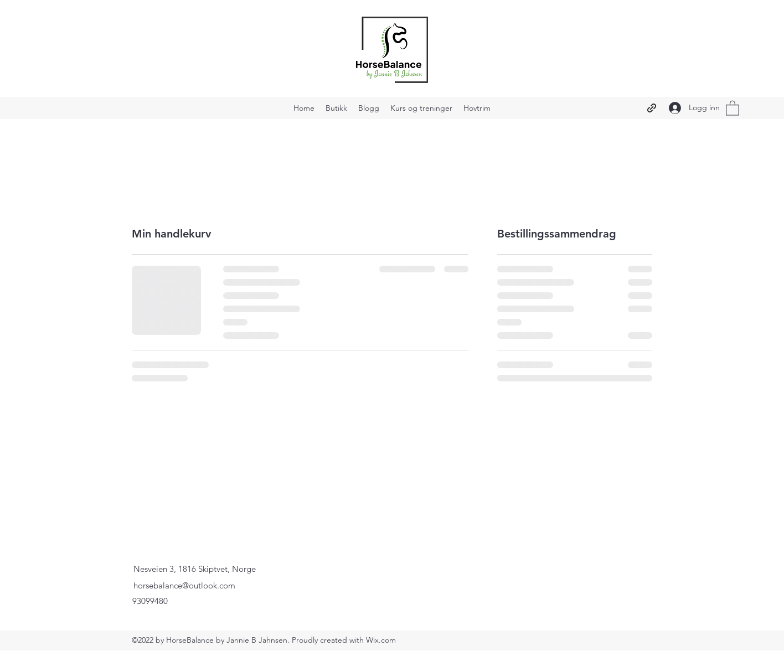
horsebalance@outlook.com (184, 585)
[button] (732, 108)
